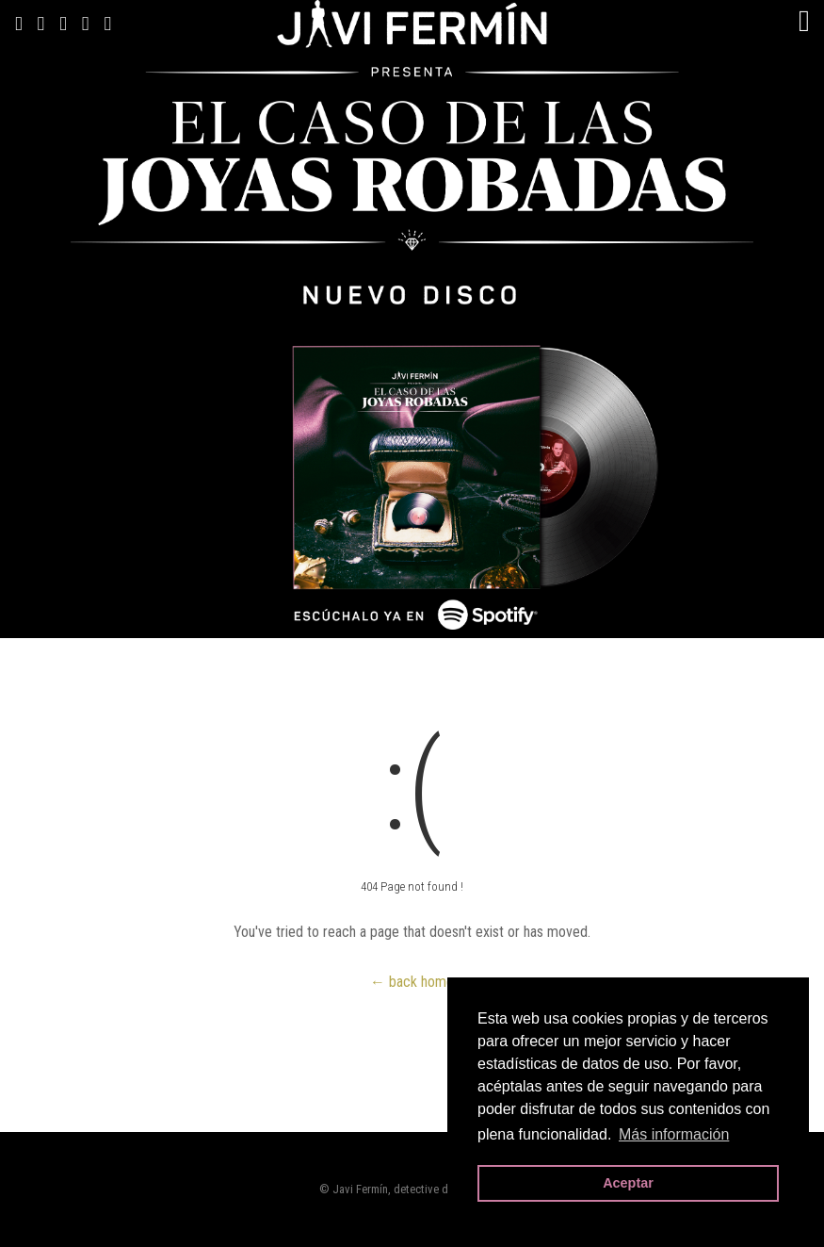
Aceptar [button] (628, 1182)
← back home (412, 982)
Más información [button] (674, 1134)
